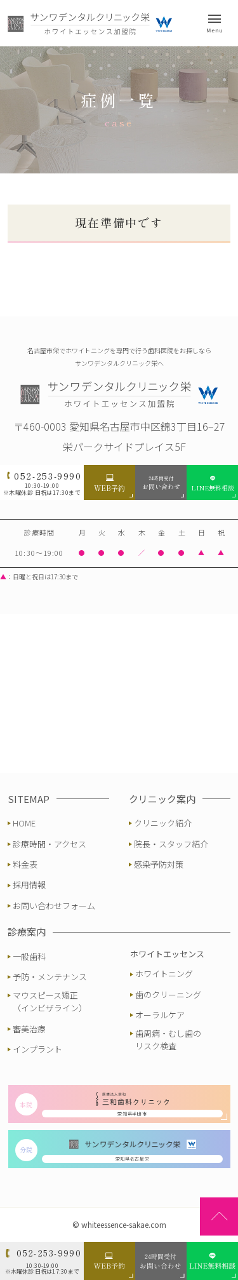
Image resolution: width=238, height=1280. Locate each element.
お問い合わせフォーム (54, 905)
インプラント (37, 1049)
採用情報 (29, 885)
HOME (24, 823)
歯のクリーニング (168, 994)
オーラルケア (160, 1015)
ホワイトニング (164, 973)
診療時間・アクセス (49, 844)
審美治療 (29, 1029)
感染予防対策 (158, 864)
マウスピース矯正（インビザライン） (50, 1001)
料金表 (25, 864)
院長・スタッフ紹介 (171, 844)
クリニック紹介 (163, 823)
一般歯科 (29, 956)
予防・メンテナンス (50, 977)
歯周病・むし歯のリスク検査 (168, 1040)
